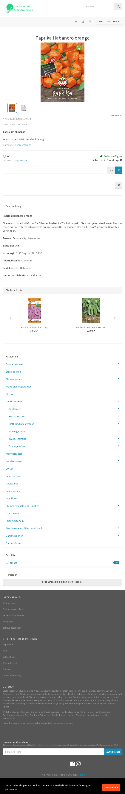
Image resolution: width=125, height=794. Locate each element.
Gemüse (77, 697)
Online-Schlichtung (12, 675)
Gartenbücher (13, 543)
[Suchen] (98, 6)
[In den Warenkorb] (118, 170)
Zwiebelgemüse (65, 438)
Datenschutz (9, 656)
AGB (5, 650)
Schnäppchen (13, 371)
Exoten (9, 468)
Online (106, 694)
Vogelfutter (12, 498)
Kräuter (97, 697)
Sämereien (34, 697)
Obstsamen (12, 483)
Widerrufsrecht (10, 663)
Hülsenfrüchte (65, 416)
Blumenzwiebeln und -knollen (64, 505)
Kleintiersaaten (14, 453)
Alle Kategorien (109, 21)
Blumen (85, 697)
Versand (23, 160)
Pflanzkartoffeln (15, 520)
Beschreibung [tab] (13, 206)
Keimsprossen (13, 476)
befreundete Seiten (12, 627)
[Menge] (55, 170)
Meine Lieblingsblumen (19, 386)
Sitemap (7, 669)
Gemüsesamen (23, 145)
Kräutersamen (64, 460)
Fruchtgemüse (65, 445)
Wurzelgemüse (65, 431)
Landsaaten (12, 513)
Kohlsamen (65, 408)
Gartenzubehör (64, 535)
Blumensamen (64, 378)
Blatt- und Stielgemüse (65, 423)
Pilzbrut (10, 394)
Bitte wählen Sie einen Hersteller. (62, 581)
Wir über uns (9, 603)
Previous (10, 318)
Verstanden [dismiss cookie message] (111, 787)
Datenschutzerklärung (41, 745)
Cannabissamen (64, 363)
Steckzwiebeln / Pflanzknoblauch (64, 528)
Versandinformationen (13, 615)
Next (114, 318)
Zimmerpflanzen (10, 700)
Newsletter (8, 621)
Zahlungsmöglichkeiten (14, 609)
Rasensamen (13, 491)
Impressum (8, 644)
